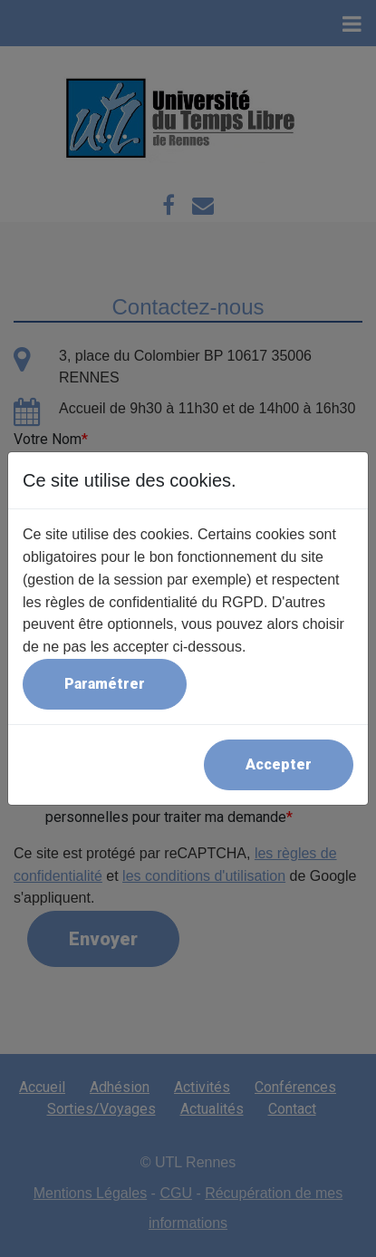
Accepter (279, 764)
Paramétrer (104, 683)
